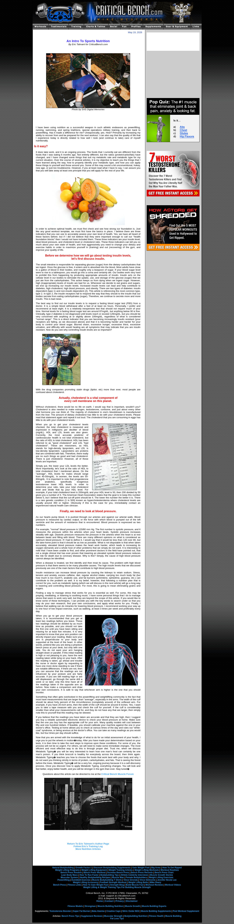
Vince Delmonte (147, 880)
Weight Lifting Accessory (85, 882)
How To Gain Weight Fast (95, 885)
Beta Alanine (98, 911)
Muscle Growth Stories (161, 875)
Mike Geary (155, 882)
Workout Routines (170, 870)
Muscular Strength (113, 916)
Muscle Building (173, 916)
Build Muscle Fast (135, 885)
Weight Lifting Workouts (147, 870)
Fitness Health (156, 916)
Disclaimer (132, 901)
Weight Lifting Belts (138, 882)
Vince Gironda (130, 880)
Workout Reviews (154, 885)
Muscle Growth (132, 906)
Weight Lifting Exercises (161, 877)
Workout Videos (173, 885)
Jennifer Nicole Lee (166, 880)
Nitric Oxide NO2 (130, 911)
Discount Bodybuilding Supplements (111, 867)
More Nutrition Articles (88, 849)
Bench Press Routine (71, 872)
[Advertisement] (88, 118)
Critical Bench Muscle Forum (117, 774)
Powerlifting (64, 880)
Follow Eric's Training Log (88, 846)
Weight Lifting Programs (67, 870)
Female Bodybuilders (136, 877)
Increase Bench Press (118, 872)
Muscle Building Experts (154, 906)
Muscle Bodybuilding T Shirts (107, 880)
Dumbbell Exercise (80, 880)
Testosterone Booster (60, 911)
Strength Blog (117, 885)
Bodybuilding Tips (109, 875)
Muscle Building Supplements (156, 911)
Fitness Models (75, 906)
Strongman (90, 906)
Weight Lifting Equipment (94, 870)
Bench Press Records (142, 872)
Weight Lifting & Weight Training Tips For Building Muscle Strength (117, 887)
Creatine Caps (113, 911)
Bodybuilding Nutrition (135, 916)
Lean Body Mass (69, 875)
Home (99, 901)
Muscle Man (118, 877)
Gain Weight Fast (140, 867)
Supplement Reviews (91, 916)
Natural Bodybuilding (63, 867)
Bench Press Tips (70, 916)
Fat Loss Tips (117, 918)
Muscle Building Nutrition (110, 906)
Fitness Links (74, 885)
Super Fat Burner (81, 911)
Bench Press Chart (164, 872)
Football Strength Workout (113, 882)
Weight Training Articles (121, 870)
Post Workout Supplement (186, 911)
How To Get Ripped (172, 867)
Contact (109, 901)
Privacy (120, 901)
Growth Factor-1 (84, 867)
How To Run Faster (89, 875)
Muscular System (69, 877)
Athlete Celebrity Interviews (134, 875)
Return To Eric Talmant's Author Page (88, 843)
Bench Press (59, 885)
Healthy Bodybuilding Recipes (95, 877)
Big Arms (156, 867)
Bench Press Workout (94, 872)
